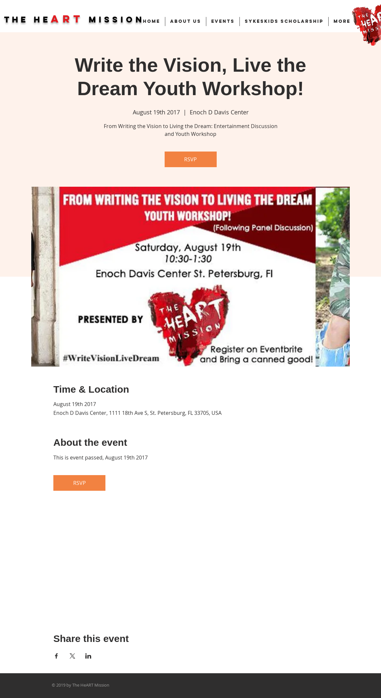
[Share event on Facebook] (56, 656)
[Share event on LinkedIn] (88, 656)
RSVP (190, 159)
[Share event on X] (72, 656)
